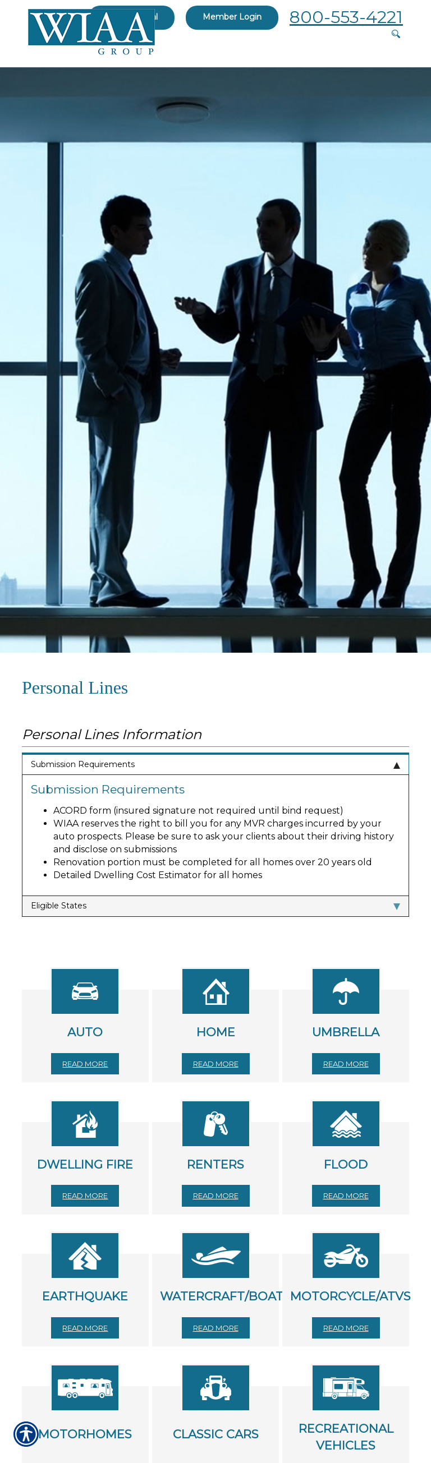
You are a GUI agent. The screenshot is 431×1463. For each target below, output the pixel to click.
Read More (85, 1063)
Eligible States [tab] (215, 906)
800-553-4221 (346, 17)
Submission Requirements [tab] (215, 764)
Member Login (232, 17)
